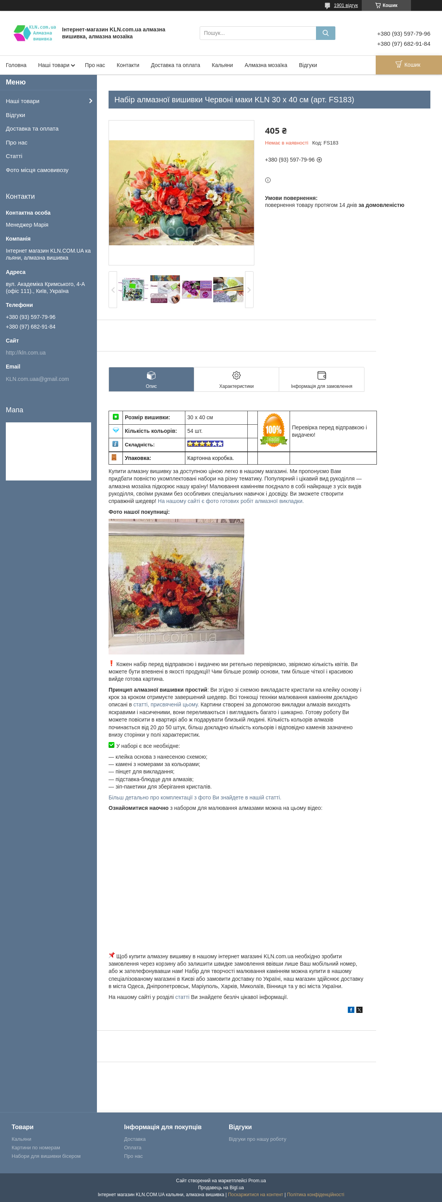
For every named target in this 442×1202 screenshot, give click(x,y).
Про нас (95, 65)
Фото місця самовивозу (37, 170)
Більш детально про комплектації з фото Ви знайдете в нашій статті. (195, 797)
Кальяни (222, 65)
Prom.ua (257, 1180)
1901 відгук (346, 5)
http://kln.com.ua (26, 353)
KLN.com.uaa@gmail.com (37, 379)
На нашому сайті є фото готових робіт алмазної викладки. (231, 501)
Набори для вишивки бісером (46, 1156)
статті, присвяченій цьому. (166, 704)
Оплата (133, 1147)
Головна (16, 65)
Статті (14, 156)
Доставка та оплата (175, 65)
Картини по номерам (36, 1147)
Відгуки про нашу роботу (257, 1139)
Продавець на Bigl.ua (221, 1187)
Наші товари (53, 65)
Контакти (128, 65)
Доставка (135, 1139)
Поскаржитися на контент (255, 1194)
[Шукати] (325, 33)
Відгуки (308, 65)
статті (182, 997)
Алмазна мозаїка (266, 65)
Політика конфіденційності (315, 1194)
